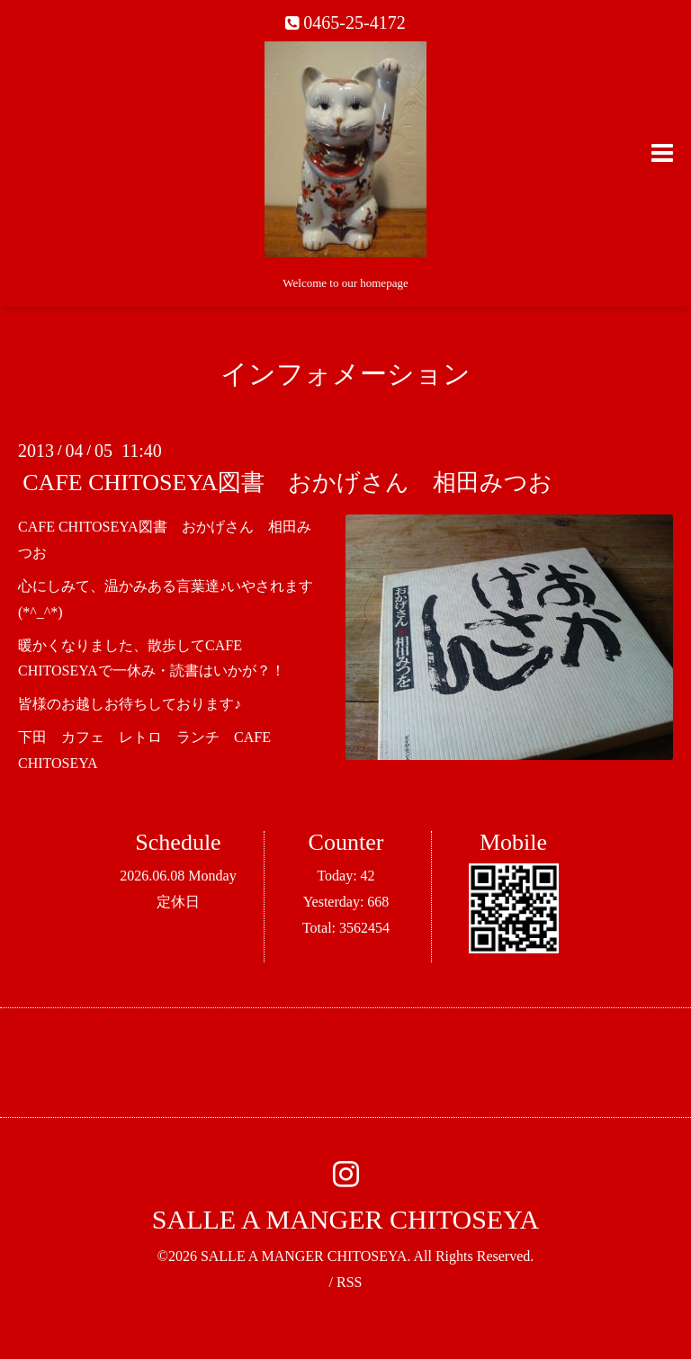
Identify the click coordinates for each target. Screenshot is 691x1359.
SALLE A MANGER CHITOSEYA (345, 1219)
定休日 (178, 901)
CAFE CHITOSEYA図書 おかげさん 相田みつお (287, 482)
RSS (349, 1282)
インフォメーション (345, 374)
